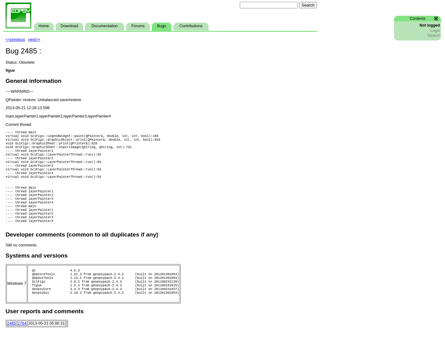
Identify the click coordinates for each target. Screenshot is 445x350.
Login (435, 30)
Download (69, 26)
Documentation (104, 26)
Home (44, 26)
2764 (22, 344)
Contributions (191, 26)
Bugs (161, 26)
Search (433, 35)
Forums (138, 26)
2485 (11, 344)
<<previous (15, 39)
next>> (34, 39)
